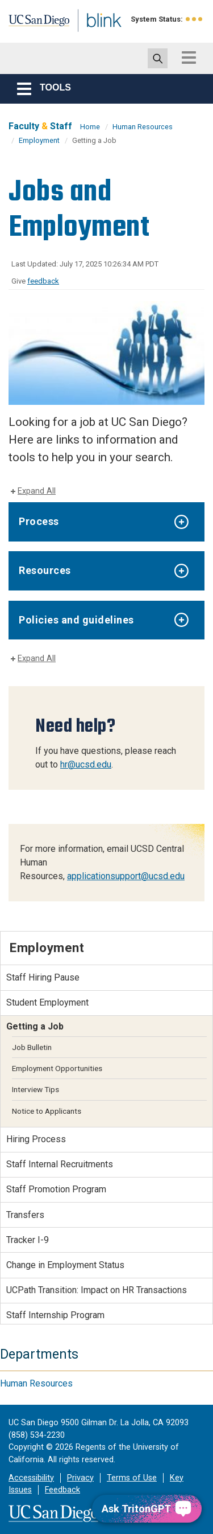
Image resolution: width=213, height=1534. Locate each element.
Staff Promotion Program (56, 1189)
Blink (91, 36)
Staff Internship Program (55, 1315)
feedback (43, 281)
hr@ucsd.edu (85, 764)
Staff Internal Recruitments (59, 1164)
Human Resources (142, 126)
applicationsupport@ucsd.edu (126, 876)
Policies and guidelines (76, 620)
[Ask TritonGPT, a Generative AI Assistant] (147, 1509)
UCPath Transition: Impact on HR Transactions (96, 1290)
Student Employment (47, 1002)
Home (90, 126)
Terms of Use (132, 1478)
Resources (45, 570)
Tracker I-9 (27, 1239)
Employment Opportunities (57, 1068)
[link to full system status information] (194, 19)
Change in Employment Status (65, 1265)
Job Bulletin (32, 1047)
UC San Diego (33, 24)
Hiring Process (36, 1139)
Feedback (62, 1490)
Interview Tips (35, 1089)
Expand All (37, 491)
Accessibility (31, 1478)
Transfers (25, 1214)
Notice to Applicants (46, 1110)
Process (39, 521)
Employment (39, 140)
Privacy (80, 1478)
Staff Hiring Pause (43, 977)
